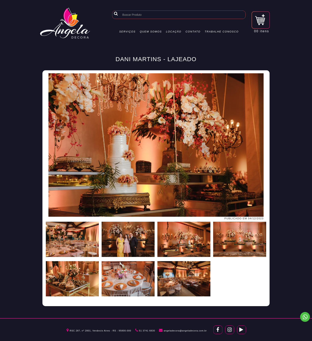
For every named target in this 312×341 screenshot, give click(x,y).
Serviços (127, 31)
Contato (192, 31)
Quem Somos (151, 31)
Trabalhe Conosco (222, 31)
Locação (173, 31)
